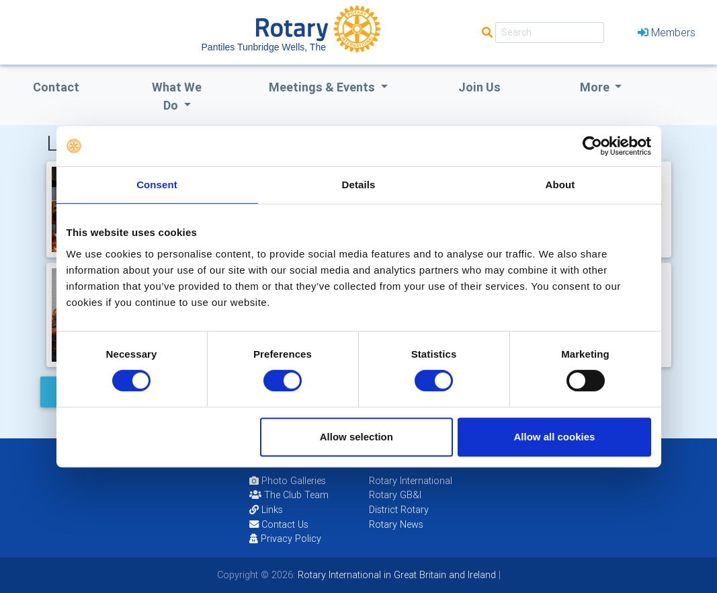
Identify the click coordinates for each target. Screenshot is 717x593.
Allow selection (356, 436)
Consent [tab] (156, 184)
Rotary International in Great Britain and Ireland (395, 575)
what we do (177, 96)
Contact (56, 87)
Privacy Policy (285, 538)
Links (266, 510)
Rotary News (396, 524)
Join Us (479, 87)
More (596, 87)
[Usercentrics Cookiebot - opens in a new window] (592, 146)
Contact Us (278, 524)
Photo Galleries (287, 481)
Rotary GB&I (395, 495)
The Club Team (289, 495)
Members (666, 32)
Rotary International (410, 481)
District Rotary (399, 510)
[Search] (549, 32)
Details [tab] (359, 184)
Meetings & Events (323, 87)
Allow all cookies (554, 436)
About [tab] (560, 184)
